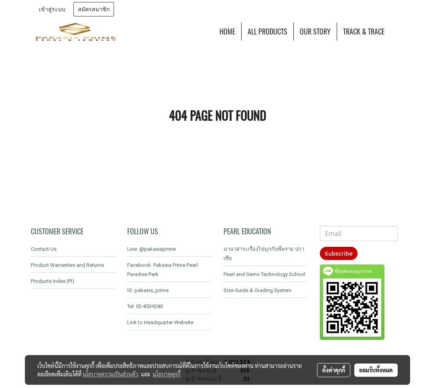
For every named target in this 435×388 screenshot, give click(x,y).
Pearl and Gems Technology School (264, 274)
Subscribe (339, 253)
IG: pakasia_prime (148, 290)
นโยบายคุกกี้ (166, 374)
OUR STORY (315, 31)
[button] (397, 31)
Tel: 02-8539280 (145, 306)
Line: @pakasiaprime (151, 249)
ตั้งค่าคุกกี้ (333, 370)
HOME (227, 31)
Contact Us (44, 249)
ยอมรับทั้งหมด (376, 370)
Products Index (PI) (52, 281)
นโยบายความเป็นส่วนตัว (110, 374)
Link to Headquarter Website (160, 322)
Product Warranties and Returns (67, 265)
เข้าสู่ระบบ (52, 9)
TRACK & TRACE (363, 31)
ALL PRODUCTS (267, 31)
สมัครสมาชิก (94, 9)
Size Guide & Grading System (257, 290)
